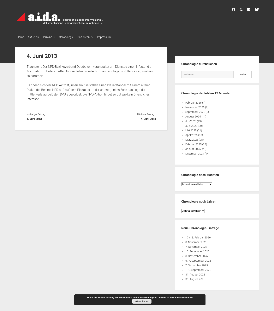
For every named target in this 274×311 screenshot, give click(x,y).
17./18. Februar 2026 (198, 236)
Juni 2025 (191, 124)
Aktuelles (35, 37)
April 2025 (191, 133)
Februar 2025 (193, 143)
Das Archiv (91, 37)
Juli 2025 (190, 120)
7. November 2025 (196, 245)
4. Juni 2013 (148, 117)
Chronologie (72, 37)
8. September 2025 (196, 254)
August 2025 (193, 115)
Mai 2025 (191, 129)
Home (20, 37)
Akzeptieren (141, 301)
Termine (51, 37)
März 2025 (191, 138)
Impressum (113, 37)
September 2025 (195, 110)
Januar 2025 (193, 147)
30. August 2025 (195, 278)
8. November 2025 (196, 241)
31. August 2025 (195, 273)
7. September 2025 (196, 264)
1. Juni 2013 (34, 117)
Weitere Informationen (181, 297)
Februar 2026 (193, 101)
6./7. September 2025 (198, 259)
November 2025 (195, 106)
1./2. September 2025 (198, 268)
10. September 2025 (197, 250)
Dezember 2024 (194, 152)
